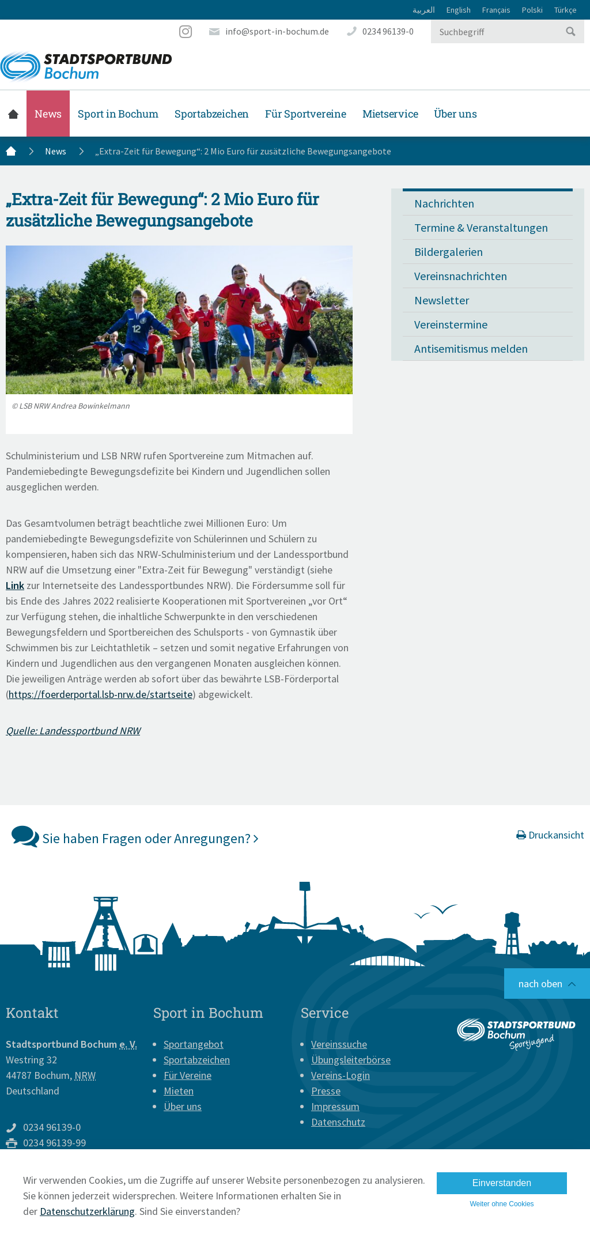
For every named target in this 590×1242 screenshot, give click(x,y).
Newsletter (441, 300)
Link (15, 585)
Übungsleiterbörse (351, 1059)
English (459, 10)
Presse (326, 1090)
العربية (424, 10)
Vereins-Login (340, 1075)
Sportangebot (194, 1044)
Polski (532, 10)
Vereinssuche (339, 1044)
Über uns (455, 113)
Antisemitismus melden (471, 348)
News (48, 113)
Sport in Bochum (118, 113)
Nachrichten (444, 203)
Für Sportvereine (305, 113)
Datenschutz (338, 1121)
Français (496, 10)
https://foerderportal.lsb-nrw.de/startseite (100, 694)
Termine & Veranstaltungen (481, 227)
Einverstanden (501, 1183)
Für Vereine (187, 1075)
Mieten (179, 1090)
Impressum (335, 1106)
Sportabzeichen (212, 113)
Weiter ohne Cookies (502, 1204)
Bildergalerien (448, 251)
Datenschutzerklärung (87, 1211)
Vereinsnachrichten (460, 276)
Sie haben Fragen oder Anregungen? (135, 836)
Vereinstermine (450, 324)
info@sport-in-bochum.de (277, 31)
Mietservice (390, 113)
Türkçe (565, 10)
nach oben (540, 983)
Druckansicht (550, 834)
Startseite (13, 113)
